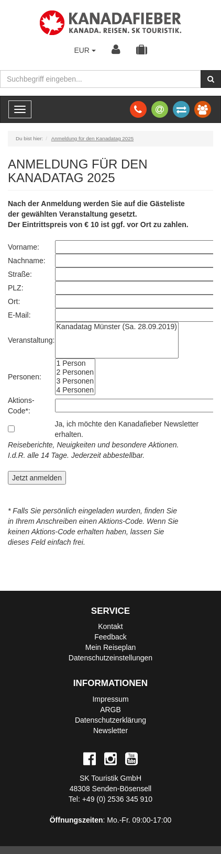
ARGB (110, 709)
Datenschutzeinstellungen (110, 658)
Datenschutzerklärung (110, 720)
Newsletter (110, 730)
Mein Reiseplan (110, 647)
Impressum (110, 699)
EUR (84, 50)
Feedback (110, 637)
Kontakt (110, 626)
